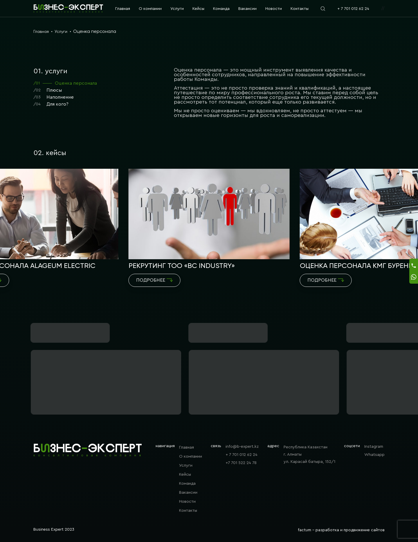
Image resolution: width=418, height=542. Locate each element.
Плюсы (47, 90)
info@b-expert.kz (242, 447)
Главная (122, 9)
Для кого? (51, 104)
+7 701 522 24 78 (241, 463)
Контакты (300, 9)
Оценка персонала (65, 83)
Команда (221, 9)
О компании (150, 9)
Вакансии (247, 9)
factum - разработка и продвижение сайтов (341, 530)
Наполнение (53, 97)
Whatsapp (374, 455)
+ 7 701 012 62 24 (353, 9)
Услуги (177, 9)
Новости (273, 9)
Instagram (373, 447)
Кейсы (198, 9)
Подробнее (154, 280)
